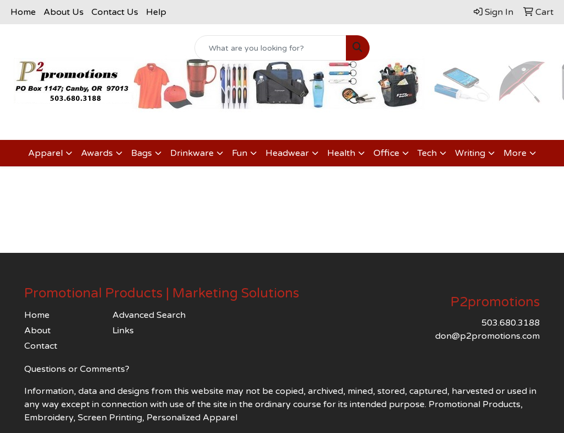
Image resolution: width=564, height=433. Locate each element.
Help (156, 12)
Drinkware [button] (192, 153)
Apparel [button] (45, 153)
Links (123, 330)
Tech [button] (427, 153)
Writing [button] (470, 153)
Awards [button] (97, 153)
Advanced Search (149, 315)
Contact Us (114, 12)
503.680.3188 (510, 322)
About (37, 330)
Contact (40, 345)
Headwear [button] (287, 153)
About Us (64, 12)
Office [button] (386, 153)
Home (23, 12)
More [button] (515, 153)
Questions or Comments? (76, 369)
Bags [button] (141, 153)
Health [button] (341, 153)
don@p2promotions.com (487, 336)
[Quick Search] (270, 48)
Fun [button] (239, 153)
